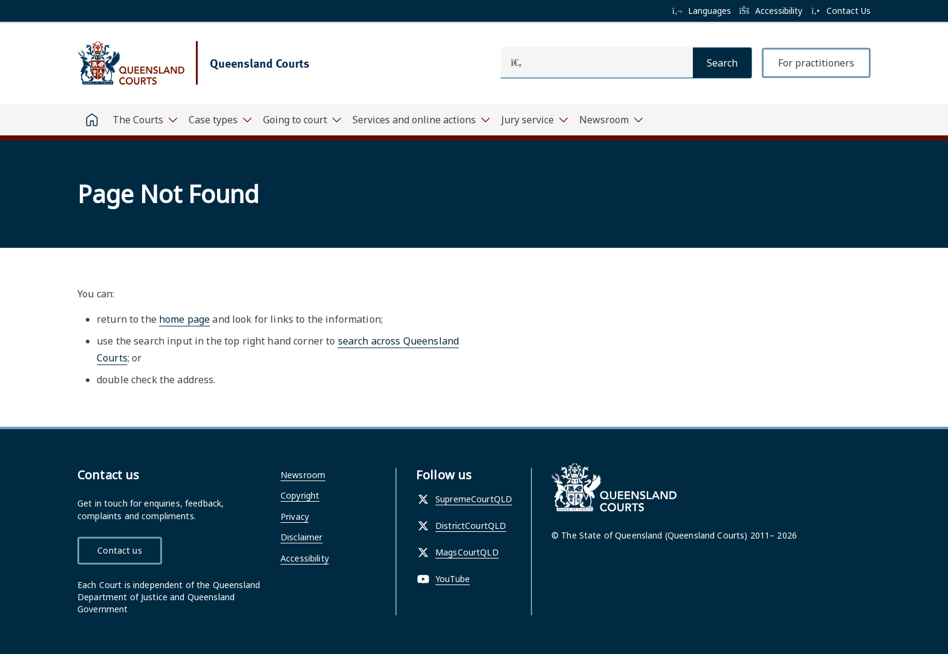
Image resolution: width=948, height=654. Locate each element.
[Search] (722, 63)
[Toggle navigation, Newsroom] (610, 119)
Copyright (300, 495)
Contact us (119, 550)
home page (184, 319)
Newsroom (303, 475)
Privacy (295, 516)
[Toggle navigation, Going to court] (301, 119)
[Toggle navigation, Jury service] (534, 119)
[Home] (91, 119)
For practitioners (816, 63)
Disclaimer (301, 537)
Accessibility (305, 558)
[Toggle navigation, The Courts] (144, 119)
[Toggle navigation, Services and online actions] (420, 119)
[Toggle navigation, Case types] (220, 119)
